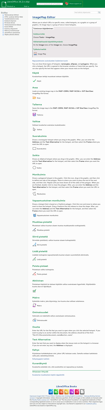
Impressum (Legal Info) (37, 396)
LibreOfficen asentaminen (12, 33)
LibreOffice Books (66, 386)
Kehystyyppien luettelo (40, 359)
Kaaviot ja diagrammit (10, 29)
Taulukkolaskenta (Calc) (11, 19)
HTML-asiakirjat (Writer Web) (13, 17)
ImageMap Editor (43, 17)
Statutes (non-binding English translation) (69, 396)
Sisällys (4, 12)
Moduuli (10, 6)
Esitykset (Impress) (10, 21)
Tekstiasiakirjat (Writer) (11, 15)
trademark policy (91, 404)
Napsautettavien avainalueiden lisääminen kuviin (50, 61)
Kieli (25, 6)
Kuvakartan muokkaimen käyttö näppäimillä (48, 375)
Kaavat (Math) (8, 27)
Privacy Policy (50, 396)
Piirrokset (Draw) (9, 23)
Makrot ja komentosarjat (11, 31)
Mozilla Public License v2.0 (40, 400)
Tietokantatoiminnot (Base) (12, 25)
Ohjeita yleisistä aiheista (11, 34)
